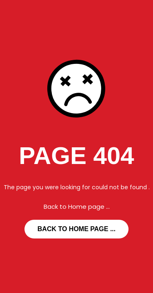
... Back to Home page (76, 228)
